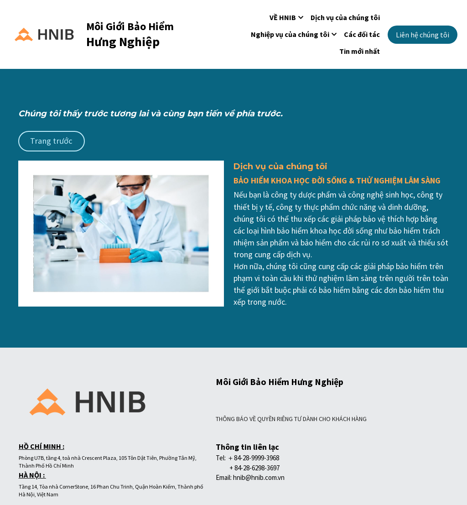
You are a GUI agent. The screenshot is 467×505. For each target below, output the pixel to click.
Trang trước (46, 140)
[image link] (44, 33)
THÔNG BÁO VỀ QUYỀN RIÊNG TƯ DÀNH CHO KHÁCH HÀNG (130, 432)
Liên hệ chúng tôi (422, 34)
